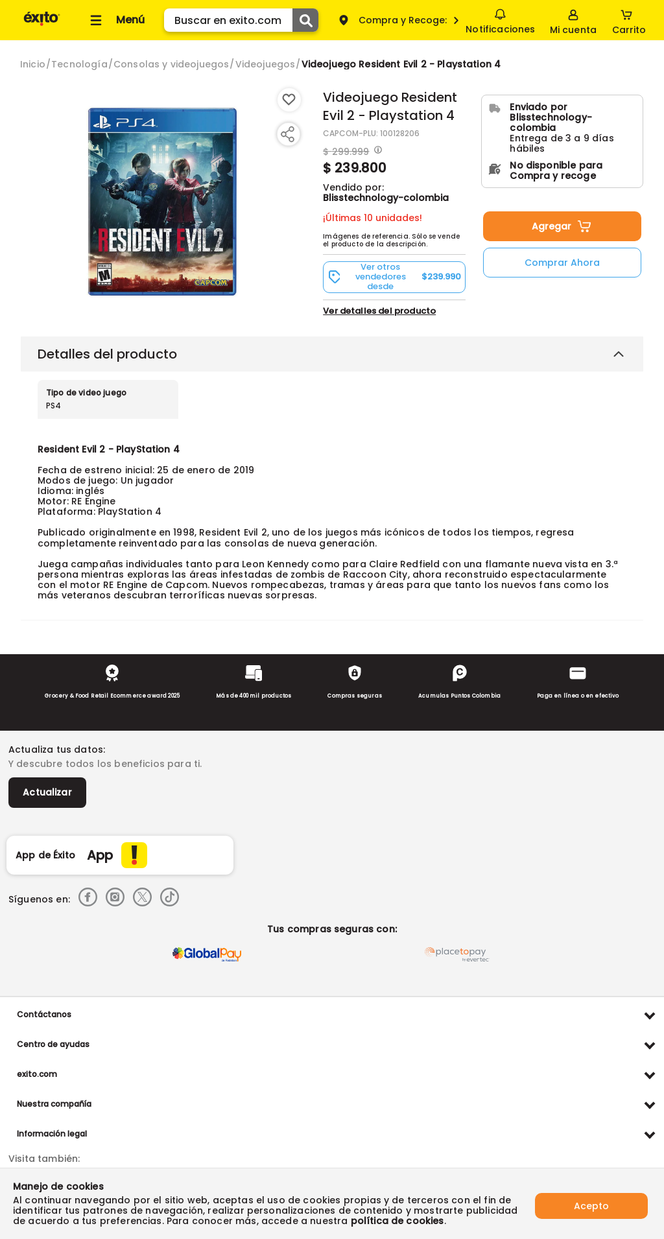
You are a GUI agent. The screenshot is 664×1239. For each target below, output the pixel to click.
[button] (394, 277)
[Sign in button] (573, 20)
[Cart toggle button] (629, 20)
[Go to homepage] (32, 64)
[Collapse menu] (115, 20)
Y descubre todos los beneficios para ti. (105, 764)
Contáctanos (44, 1014)
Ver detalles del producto (379, 311)
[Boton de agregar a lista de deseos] (289, 100)
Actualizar (47, 792)
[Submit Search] (305, 20)
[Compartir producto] (287, 134)
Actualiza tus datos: (56, 749)
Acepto (591, 1203)
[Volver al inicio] (42, 25)
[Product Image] (164, 201)
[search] (241, 20)
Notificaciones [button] (500, 19)
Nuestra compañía (54, 1103)
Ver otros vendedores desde (394, 276)
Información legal (52, 1133)
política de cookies (397, 1220)
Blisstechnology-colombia (386, 197)
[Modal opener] (376, 151)
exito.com (37, 1074)
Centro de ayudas (53, 1044)
